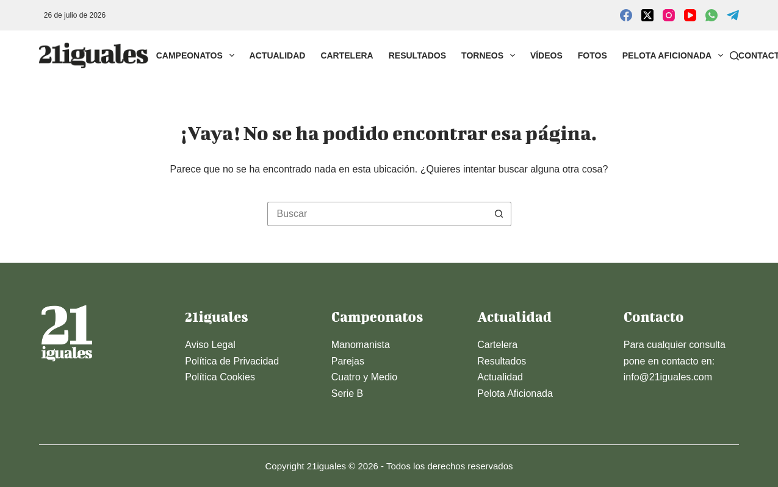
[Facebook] (626, 15)
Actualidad (278, 55)
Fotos (592, 55)
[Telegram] (733, 15)
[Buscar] (734, 55)
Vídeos (546, 55)
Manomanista (360, 344)
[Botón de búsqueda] (499, 214)
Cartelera (346, 55)
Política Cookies (220, 377)
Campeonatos (197, 55)
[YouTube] (690, 15)
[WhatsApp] (711, 15)
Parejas (347, 361)
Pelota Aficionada (675, 55)
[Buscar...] (377, 214)
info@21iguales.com (668, 377)
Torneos (490, 55)
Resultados (417, 55)
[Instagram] (669, 15)
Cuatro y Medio (364, 377)
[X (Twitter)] (647, 15)
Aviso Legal (210, 344)
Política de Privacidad (232, 361)
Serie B (347, 393)
